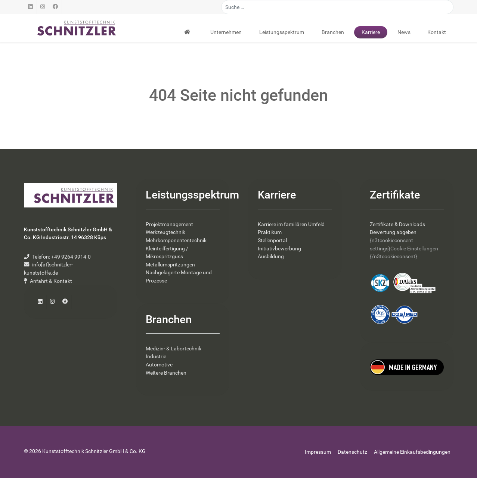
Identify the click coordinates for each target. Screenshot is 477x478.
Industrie (156, 356)
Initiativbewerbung (279, 249)
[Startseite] (188, 32)
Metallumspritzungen (170, 265)
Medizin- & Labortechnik (173, 349)
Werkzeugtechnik (165, 232)
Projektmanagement (169, 224)
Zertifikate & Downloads (397, 224)
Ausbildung (271, 256)
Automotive (159, 365)
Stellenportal (272, 240)
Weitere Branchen (166, 373)
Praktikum (270, 232)
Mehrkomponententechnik (176, 240)
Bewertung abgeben (393, 232)
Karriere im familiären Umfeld (291, 224)
